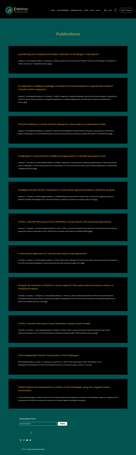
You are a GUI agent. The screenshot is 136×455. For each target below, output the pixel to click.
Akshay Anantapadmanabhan (36, 449)
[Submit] (62, 424)
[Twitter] (30, 440)
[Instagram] (21, 440)
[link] (49, 64)
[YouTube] (27, 440)
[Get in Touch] (126, 10)
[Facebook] (24, 440)
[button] (115, 10)
